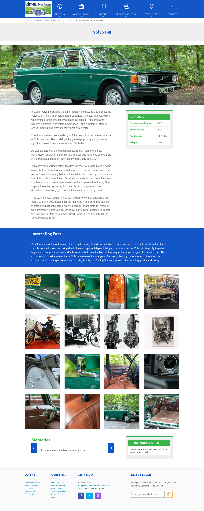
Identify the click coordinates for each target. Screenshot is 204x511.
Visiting (103, 9)
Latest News (30, 491)
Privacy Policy (57, 494)
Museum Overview (32, 482)
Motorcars (84, 20)
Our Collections (57, 482)
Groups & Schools (126, 9)
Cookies (54, 497)
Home (27, 20)
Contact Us (29, 494)
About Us (60, 9)
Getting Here (151, 9)
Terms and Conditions (60, 491)
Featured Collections (63, 20)
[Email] (148, 494)
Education (29, 488)
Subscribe (169, 494)
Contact (172, 9)
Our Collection (81, 9)
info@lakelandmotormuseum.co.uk (93, 485)
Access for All (56, 488)
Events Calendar (31, 485)
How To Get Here (58, 485)
